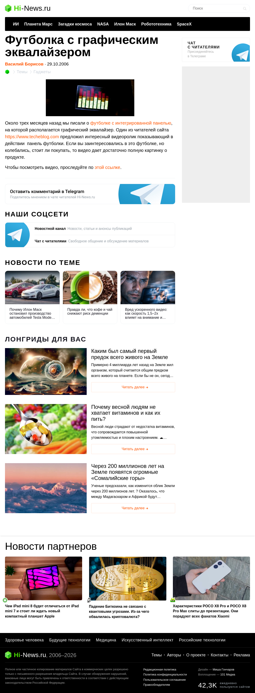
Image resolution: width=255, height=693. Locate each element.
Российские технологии (202, 640)
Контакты (219, 655)
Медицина (106, 640)
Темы (157, 655)
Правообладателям (156, 684)
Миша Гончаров (223, 669)
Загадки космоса (75, 24)
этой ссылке (107, 167)
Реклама (242, 655)
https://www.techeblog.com (32, 136)
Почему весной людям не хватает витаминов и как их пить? (125, 413)
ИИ (16, 24)
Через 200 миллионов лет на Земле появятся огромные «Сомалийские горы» (127, 472)
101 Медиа (227, 674)
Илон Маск (125, 24)
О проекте (196, 655)
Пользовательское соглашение (164, 679)
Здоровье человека (24, 640)
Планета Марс (38, 24)
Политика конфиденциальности (165, 674)
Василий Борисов (24, 64)
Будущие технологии (70, 640)
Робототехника (156, 24)
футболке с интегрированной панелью (130, 123)
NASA (103, 24)
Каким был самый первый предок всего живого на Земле (129, 354)
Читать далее (135, 387)
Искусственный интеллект (148, 640)
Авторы (174, 655)
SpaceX (184, 24)
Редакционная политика (159, 669)
